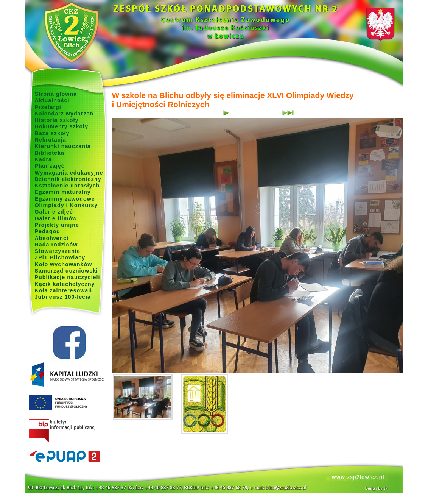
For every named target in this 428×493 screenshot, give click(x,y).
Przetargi (48, 107)
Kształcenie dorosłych (67, 186)
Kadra (43, 159)
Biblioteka (49, 153)
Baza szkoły (52, 133)
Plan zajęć (50, 166)
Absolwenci (51, 238)
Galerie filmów (56, 218)
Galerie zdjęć (54, 212)
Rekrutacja (50, 140)
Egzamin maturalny (63, 192)
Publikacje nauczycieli (67, 277)
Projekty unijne (57, 225)
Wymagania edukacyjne (69, 173)
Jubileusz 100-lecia (63, 297)
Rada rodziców (56, 245)
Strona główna (56, 94)
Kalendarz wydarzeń (64, 114)
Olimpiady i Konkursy (66, 205)
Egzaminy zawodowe (65, 199)
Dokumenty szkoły (62, 126)
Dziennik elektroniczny (68, 179)
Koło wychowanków (63, 264)
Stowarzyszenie (58, 251)
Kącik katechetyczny (65, 284)
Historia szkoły (57, 120)
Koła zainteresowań (63, 290)
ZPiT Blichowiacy (60, 257)
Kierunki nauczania (63, 146)
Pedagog (47, 231)
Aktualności (52, 100)
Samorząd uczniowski (66, 271)
